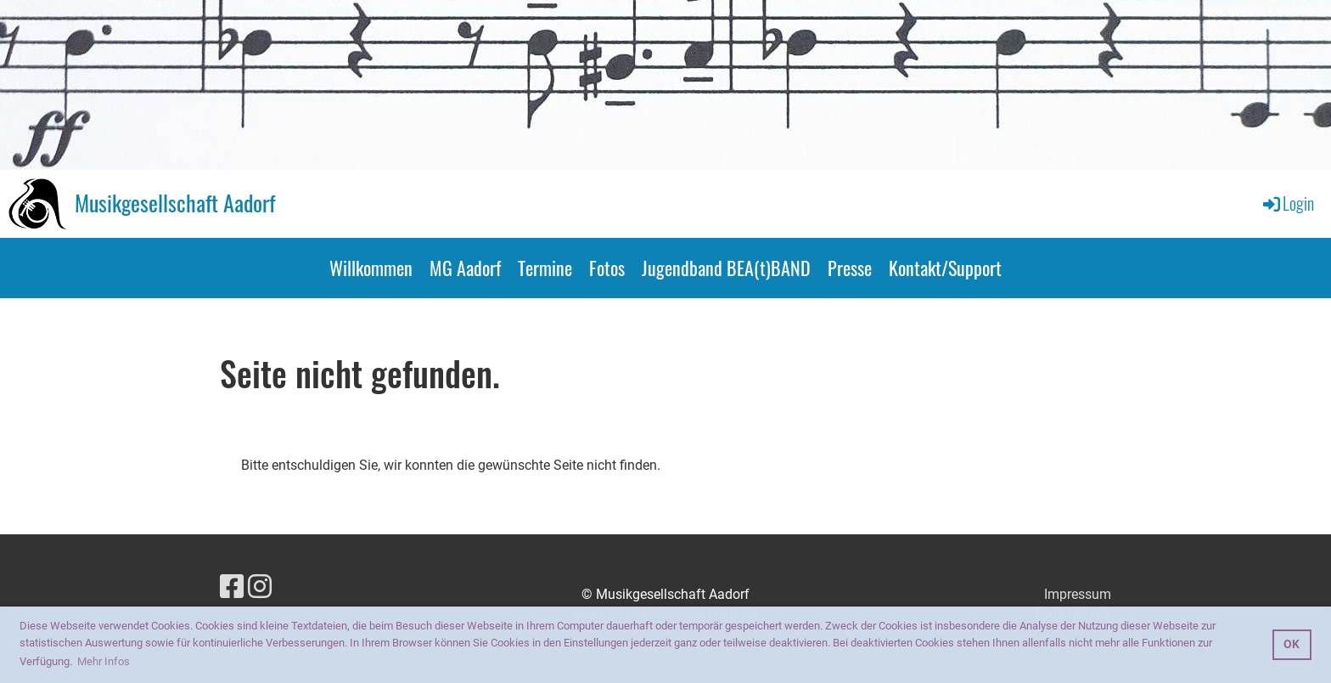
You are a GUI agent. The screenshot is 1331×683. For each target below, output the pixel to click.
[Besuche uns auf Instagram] (260, 587)
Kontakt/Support (945, 267)
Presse (850, 267)
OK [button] (1291, 644)
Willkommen (371, 267)
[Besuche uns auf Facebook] (232, 587)
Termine (545, 267)
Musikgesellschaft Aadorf (175, 203)
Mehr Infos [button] (103, 661)
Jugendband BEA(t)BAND (726, 267)
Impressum (1077, 594)
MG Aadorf (465, 267)
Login (1287, 203)
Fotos (607, 267)
